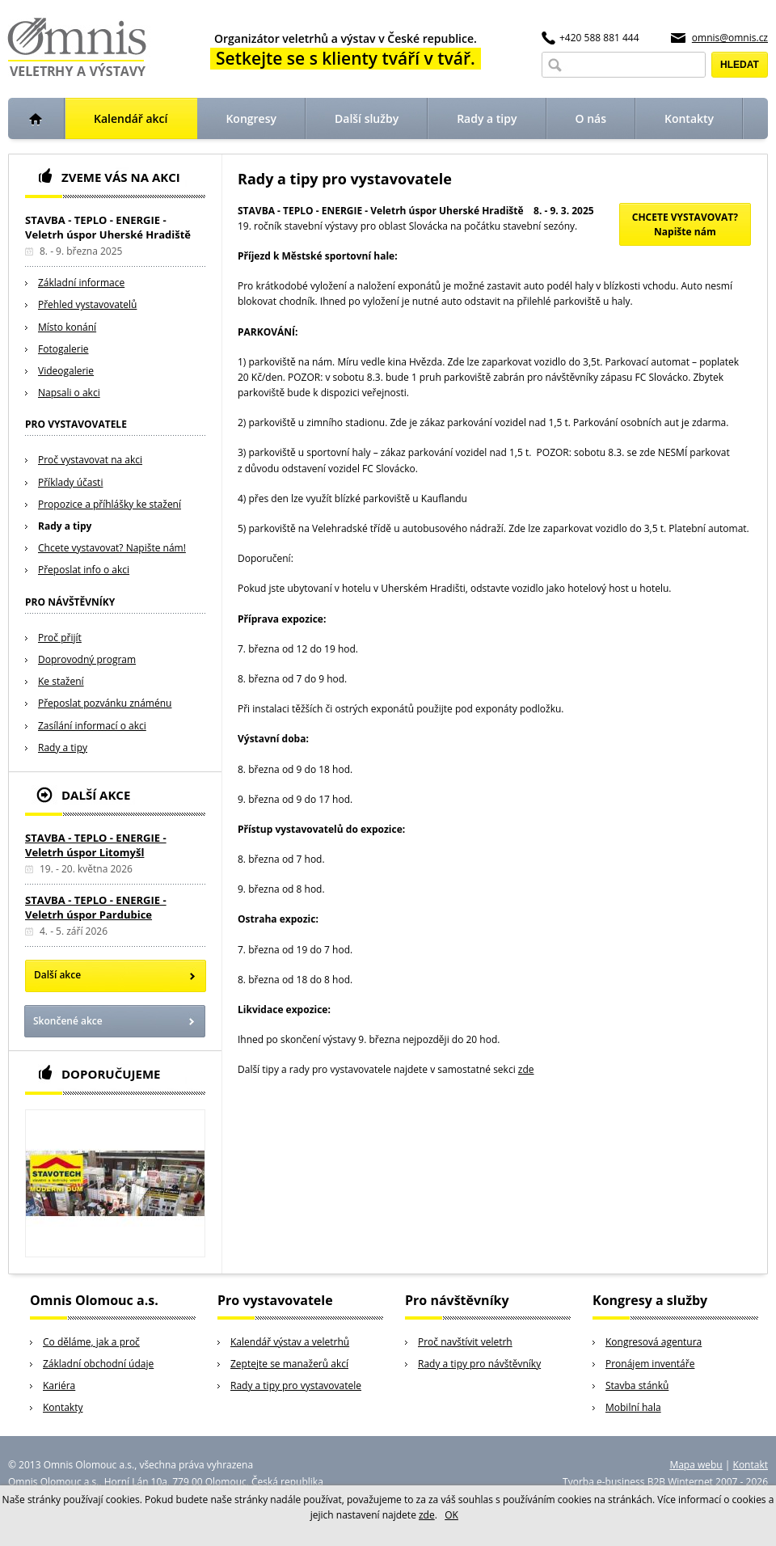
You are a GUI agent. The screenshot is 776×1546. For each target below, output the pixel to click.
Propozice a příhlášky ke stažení (109, 504)
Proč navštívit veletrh (465, 1342)
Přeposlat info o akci (83, 570)
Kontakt (750, 1465)
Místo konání (67, 327)
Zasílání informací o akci (92, 726)
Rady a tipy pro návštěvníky (479, 1364)
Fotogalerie (63, 349)
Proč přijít (60, 637)
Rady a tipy (64, 526)
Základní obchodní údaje (98, 1364)
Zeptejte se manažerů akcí (289, 1364)
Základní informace (81, 282)
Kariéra (59, 1385)
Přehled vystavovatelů (87, 304)
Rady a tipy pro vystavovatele (295, 1385)
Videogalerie (66, 371)
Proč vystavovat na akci (90, 460)
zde (526, 1069)
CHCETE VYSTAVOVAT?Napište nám (685, 224)
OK (451, 1515)
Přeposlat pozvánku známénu (104, 703)
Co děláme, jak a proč (91, 1342)
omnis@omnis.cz (730, 37)
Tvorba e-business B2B (614, 1482)
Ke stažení (61, 681)
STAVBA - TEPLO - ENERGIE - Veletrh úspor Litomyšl (96, 845)
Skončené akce (68, 1021)
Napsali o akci (69, 392)
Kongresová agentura (653, 1342)
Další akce (57, 975)
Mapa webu (695, 1465)
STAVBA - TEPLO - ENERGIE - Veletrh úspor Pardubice (96, 907)
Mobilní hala (633, 1407)
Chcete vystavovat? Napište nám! (112, 548)
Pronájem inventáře (649, 1364)
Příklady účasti (70, 482)
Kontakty (62, 1407)
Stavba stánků (636, 1385)
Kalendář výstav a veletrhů (289, 1342)
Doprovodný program (87, 659)
